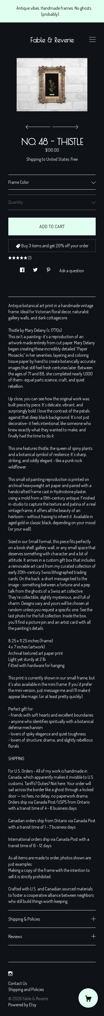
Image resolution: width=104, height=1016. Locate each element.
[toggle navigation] (92, 39)
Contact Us (17, 983)
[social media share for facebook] (22, 268)
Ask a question (71, 270)
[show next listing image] (64, 125)
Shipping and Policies (26, 989)
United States (57, 159)
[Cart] (88, 998)
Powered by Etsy (22, 1004)
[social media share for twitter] (35, 268)
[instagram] (10, 973)
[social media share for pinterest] (48, 268)
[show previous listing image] (39, 125)
